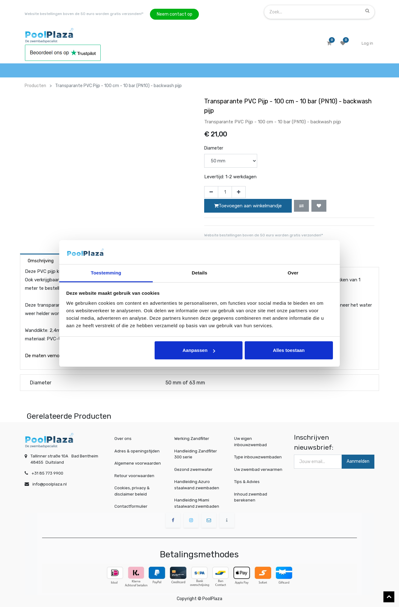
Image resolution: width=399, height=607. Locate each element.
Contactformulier (130, 506)
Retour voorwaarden (134, 475)
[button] (301, 206)
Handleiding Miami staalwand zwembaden (196, 503)
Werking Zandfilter (191, 438)
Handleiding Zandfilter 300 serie (195, 454)
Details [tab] (199, 272)
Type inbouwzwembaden (258, 457)
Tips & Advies (248, 481)
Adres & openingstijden (137, 451)
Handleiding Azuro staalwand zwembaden (196, 484)
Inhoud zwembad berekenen (252, 496)
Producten (35, 85)
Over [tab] (293, 272)
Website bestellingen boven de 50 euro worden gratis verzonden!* (84, 14)
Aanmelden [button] (358, 461)
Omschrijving (41, 261)
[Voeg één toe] (239, 192)
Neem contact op (174, 14)
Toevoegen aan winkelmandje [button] (248, 206)
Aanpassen (199, 350)
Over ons (123, 438)
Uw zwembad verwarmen (258, 469)
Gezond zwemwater (193, 469)
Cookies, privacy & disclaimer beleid (132, 491)
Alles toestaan (289, 350)
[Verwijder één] (211, 192)
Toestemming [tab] (106, 272)
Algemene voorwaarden (137, 463)
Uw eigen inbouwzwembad (252, 442)
